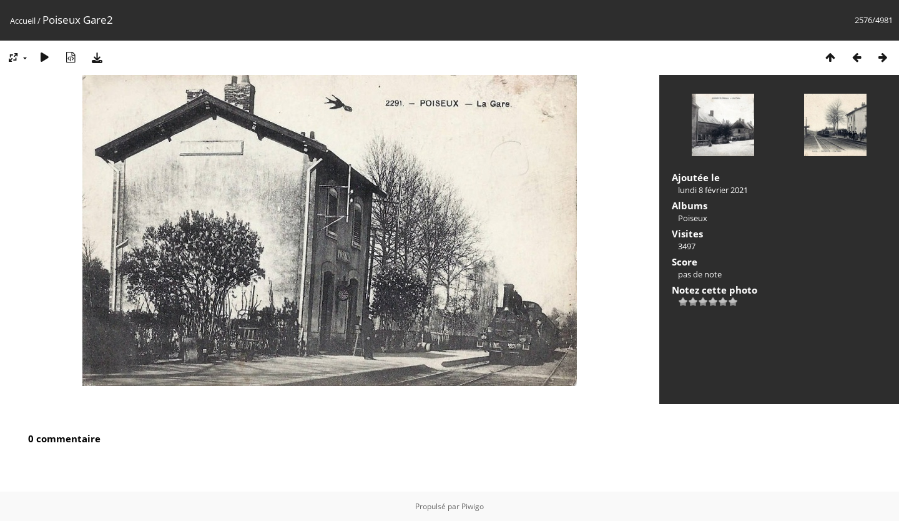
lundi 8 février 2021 (713, 190)
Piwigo (472, 506)
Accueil (23, 20)
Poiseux (692, 218)
